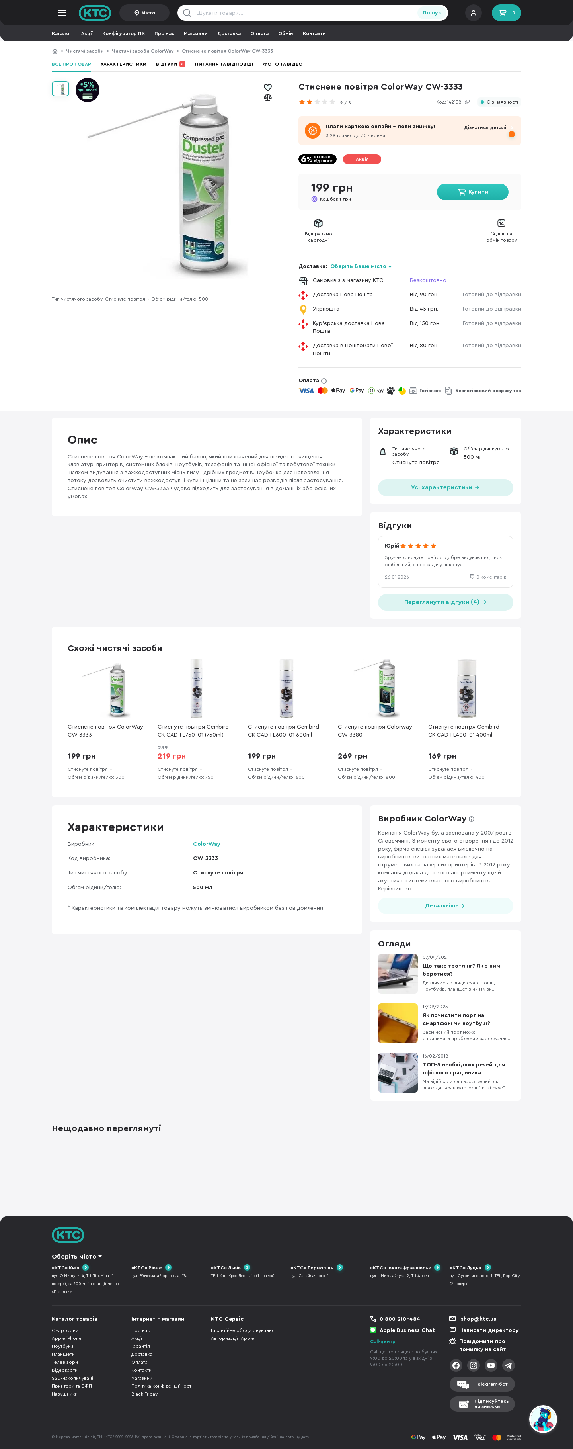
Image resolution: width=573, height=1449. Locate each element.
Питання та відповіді (224, 64)
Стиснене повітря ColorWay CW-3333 (105, 731)
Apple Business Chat (407, 1331)
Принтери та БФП (72, 1386)
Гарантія (140, 1346)
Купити (478, 192)
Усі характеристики (445, 487)
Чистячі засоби (85, 51)
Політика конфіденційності (162, 1386)
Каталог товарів (74, 1319)
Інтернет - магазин (157, 1319)
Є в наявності (502, 102)
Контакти (314, 33)
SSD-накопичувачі (72, 1378)
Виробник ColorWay (422, 818)
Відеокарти (65, 1370)
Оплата (259, 33)
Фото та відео (282, 64)
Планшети (63, 1354)
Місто (148, 12)
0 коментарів (491, 577)
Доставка (229, 33)
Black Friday (144, 1394)
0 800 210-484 (400, 1319)
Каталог (62, 33)
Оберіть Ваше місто (358, 266)
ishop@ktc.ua (478, 1319)
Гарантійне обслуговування (243, 1330)
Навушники (65, 1394)
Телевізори (65, 1362)
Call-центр (383, 1341)
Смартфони (65, 1330)
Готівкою (430, 390)
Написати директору (489, 1331)
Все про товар (71, 64)
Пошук (432, 13)
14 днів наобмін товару (501, 236)
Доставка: (345, 266)
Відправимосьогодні (318, 236)
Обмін (285, 33)
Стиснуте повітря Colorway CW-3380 (375, 731)
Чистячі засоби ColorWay (143, 51)
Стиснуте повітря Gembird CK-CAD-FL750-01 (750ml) (193, 731)
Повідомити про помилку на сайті (483, 1346)
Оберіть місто (74, 1256)
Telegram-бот (491, 1384)
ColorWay (206, 844)
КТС (55, 51)
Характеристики (123, 64)
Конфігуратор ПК (123, 33)
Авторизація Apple (232, 1338)
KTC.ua (95, 13)
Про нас (164, 33)
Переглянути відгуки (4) (445, 601)
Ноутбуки (62, 1346)
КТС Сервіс (227, 1319)
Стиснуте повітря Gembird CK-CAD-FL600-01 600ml (283, 731)
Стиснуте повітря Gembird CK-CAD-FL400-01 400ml (463, 731)
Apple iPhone (67, 1338)
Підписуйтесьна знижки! (491, 1404)
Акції (87, 33)
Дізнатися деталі (485, 127)
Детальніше (441, 906)
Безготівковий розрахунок (488, 390)
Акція (362, 159)
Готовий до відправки (492, 294)
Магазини (196, 33)
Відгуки (170, 64)
